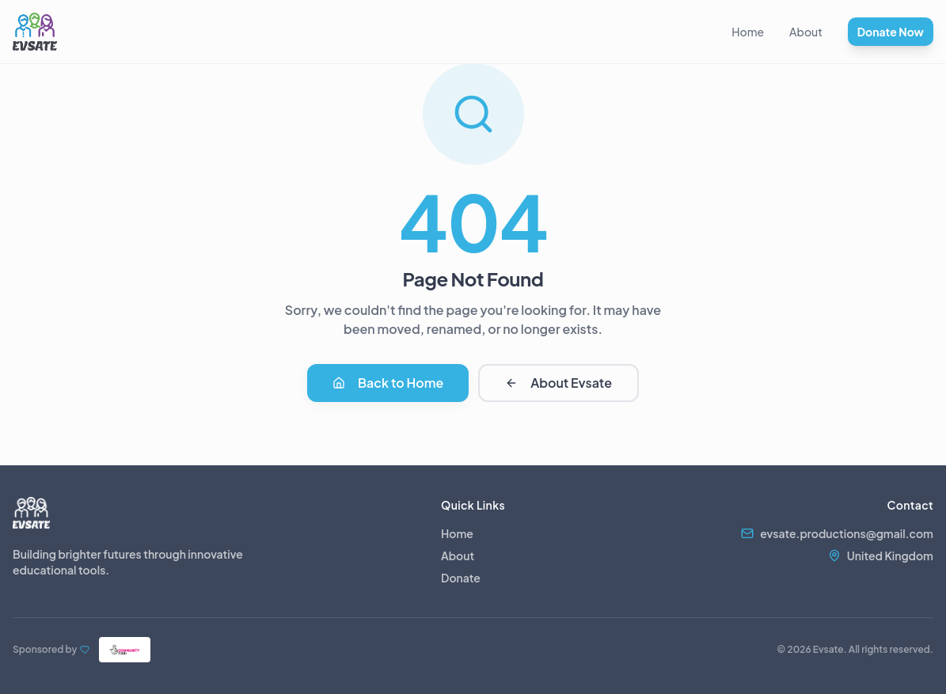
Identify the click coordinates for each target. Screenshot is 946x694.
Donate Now (890, 32)
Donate (461, 578)
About (806, 32)
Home (747, 32)
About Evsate (558, 382)
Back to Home (387, 382)
